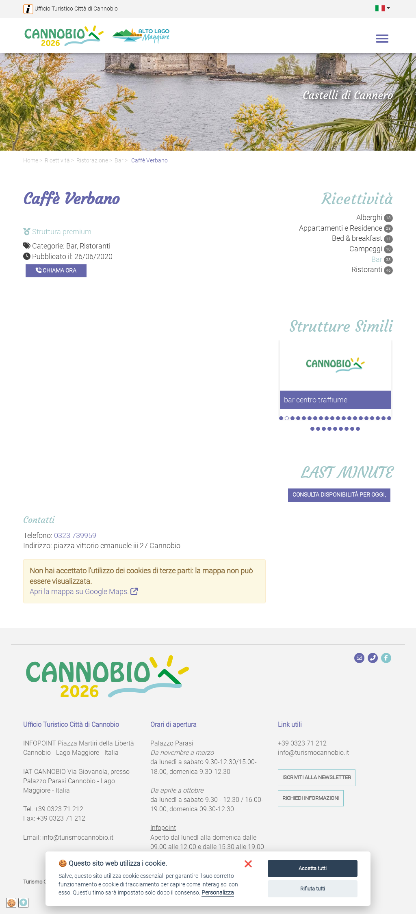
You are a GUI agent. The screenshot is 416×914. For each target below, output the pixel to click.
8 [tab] (321, 418)
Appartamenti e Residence (346, 228)
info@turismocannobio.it (77, 837)
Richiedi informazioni (310, 798)
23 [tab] (324, 429)
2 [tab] (287, 418)
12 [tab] (344, 418)
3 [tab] (292, 418)
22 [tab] (318, 429)
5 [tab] (304, 418)
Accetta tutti (313, 868)
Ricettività (57, 160)
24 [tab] (329, 429)
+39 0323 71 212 (59, 809)
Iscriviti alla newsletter (316, 777)
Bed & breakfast (362, 238)
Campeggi (371, 248)
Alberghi (374, 217)
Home (30, 160)
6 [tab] (310, 418)
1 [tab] (281, 418)
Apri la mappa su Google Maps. (84, 591)
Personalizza (218, 892)
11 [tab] (338, 418)
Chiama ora (56, 270)
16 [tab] (366, 418)
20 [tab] (389, 418)
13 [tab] (349, 418)
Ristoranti (372, 269)
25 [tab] (335, 429)
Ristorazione (92, 160)
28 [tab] (352, 429)
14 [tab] (355, 418)
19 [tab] (383, 418)
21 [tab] (312, 429)
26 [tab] (341, 429)
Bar (119, 160)
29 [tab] (358, 429)
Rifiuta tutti (312, 889)
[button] (383, 8)
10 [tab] (332, 418)
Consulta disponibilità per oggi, (339, 494)
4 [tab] (298, 418)
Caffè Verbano (149, 160)
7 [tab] (315, 418)
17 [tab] (372, 418)
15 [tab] (361, 418)
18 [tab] (378, 418)
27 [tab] (346, 429)
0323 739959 (75, 535)
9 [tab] (327, 418)
